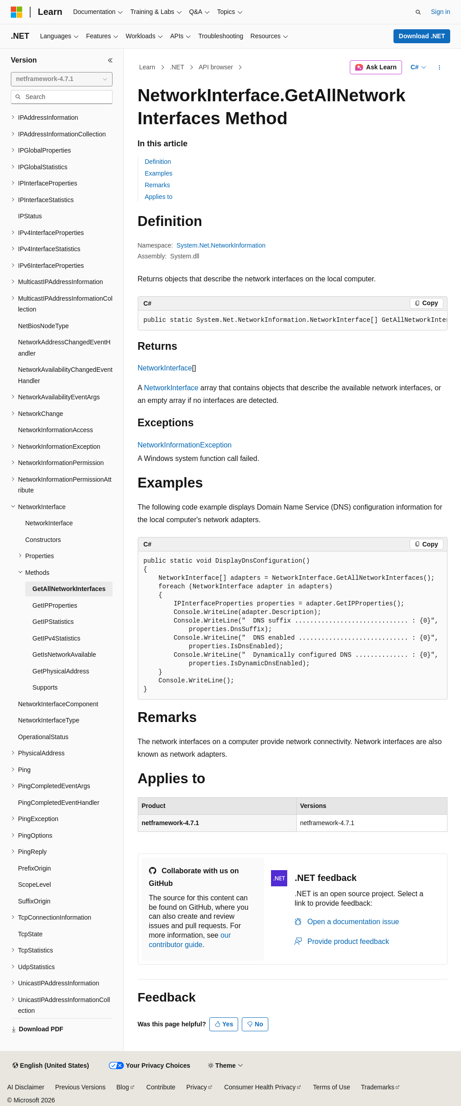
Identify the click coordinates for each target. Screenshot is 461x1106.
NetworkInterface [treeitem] (49, 523)
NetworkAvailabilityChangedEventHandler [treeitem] (65, 375)
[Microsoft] (17, 12)
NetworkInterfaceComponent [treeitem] (58, 704)
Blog (123, 1087)
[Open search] (418, 12)
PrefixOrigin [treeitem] (34, 868)
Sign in (440, 11)
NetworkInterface (165, 368)
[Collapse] (110, 60)
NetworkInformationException (185, 445)
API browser (216, 67)
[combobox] (62, 79)
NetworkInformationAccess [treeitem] (55, 429)
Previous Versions (80, 1087)
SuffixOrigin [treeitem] (34, 901)
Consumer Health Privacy (260, 1087)
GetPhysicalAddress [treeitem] (60, 671)
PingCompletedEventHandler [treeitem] (58, 802)
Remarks (157, 185)
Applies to (158, 196)
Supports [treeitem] (45, 687)
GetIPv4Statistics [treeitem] (56, 638)
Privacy (196, 1087)
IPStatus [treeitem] (30, 216)
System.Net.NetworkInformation (221, 245)
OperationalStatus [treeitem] (43, 736)
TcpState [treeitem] (30, 934)
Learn (147, 67)
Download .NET (422, 36)
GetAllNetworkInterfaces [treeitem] (69, 588)
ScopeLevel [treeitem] (34, 884)
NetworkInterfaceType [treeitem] (48, 720)
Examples (158, 173)
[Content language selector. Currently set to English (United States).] (50, 1066)
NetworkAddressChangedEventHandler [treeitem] (64, 348)
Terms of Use (331, 1087)
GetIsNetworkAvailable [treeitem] (64, 654)
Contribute (161, 1087)
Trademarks (377, 1087)
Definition (158, 161)
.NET (177, 67)
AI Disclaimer (25, 1087)
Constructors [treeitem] (43, 539)
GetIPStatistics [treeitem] (53, 621)
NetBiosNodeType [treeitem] (43, 326)
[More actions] (439, 67)
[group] (292, 320)
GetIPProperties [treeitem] (54, 605)
